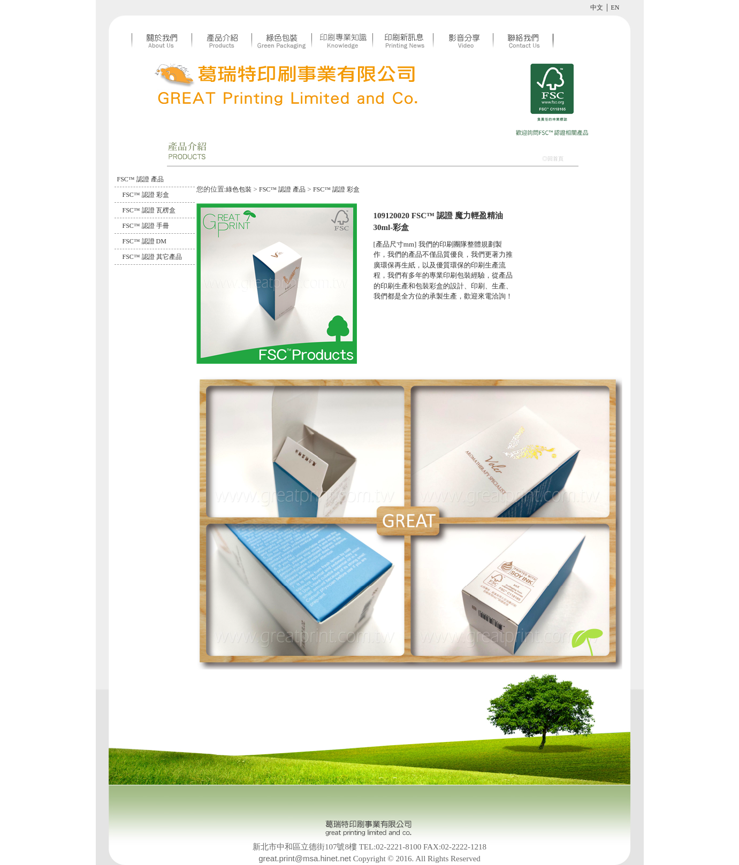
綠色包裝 (239, 189)
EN (615, 7)
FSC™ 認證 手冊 (146, 225)
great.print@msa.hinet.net (304, 858)
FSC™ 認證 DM (144, 241)
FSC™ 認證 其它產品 (152, 257)
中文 (596, 7)
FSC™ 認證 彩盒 (146, 194)
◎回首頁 (552, 159)
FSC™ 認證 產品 (140, 179)
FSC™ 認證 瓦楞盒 (149, 210)
